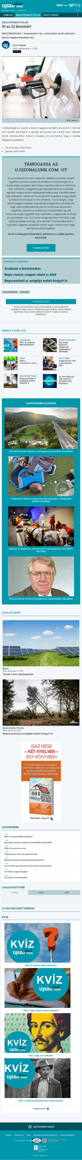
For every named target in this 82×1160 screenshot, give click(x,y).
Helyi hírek (50, 15)
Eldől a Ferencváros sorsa (28, 362)
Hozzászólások (41, 301)
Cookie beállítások (67, 1135)
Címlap (8, 15)
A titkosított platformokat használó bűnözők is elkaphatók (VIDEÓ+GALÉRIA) (41, 500)
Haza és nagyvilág (28, 15)
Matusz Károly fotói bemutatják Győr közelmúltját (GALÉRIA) (41, 598)
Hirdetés (8, 1135)
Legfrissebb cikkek (41, 1126)
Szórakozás (25, 340)
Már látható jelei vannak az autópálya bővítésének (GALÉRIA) (41, 451)
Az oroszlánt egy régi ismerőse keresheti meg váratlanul (66, 380)
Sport (22, 358)
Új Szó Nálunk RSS (23, 1141)
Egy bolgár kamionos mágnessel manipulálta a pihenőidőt (65, 347)
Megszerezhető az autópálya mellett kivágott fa (35, 280)
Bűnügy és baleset (67, 340)
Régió (6, 668)
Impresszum (19, 1135)
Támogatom (41, 248)
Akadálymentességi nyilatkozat (45, 1135)
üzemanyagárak (10, 292)
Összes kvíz (41, 1108)
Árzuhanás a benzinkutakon (22, 268)
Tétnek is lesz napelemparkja (18, 674)
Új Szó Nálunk (19, 45)
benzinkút (24, 292)
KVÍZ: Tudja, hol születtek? (41, 1055)
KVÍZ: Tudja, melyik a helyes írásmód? (41, 1010)
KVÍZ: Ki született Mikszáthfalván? (27, 343)
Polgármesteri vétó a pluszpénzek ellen (67, 363)
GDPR (28, 1135)
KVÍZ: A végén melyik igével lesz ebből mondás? (41, 1100)
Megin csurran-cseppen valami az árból (30, 274)
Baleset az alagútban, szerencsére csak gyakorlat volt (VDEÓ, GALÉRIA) (41, 550)
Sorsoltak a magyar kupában (16, 872)
